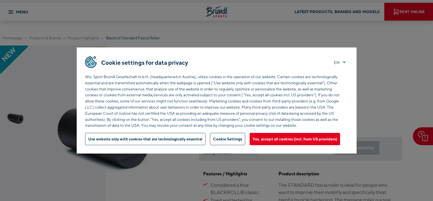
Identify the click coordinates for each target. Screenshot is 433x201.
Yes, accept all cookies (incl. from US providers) (294, 139)
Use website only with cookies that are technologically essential (145, 139)
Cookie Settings (227, 139)
